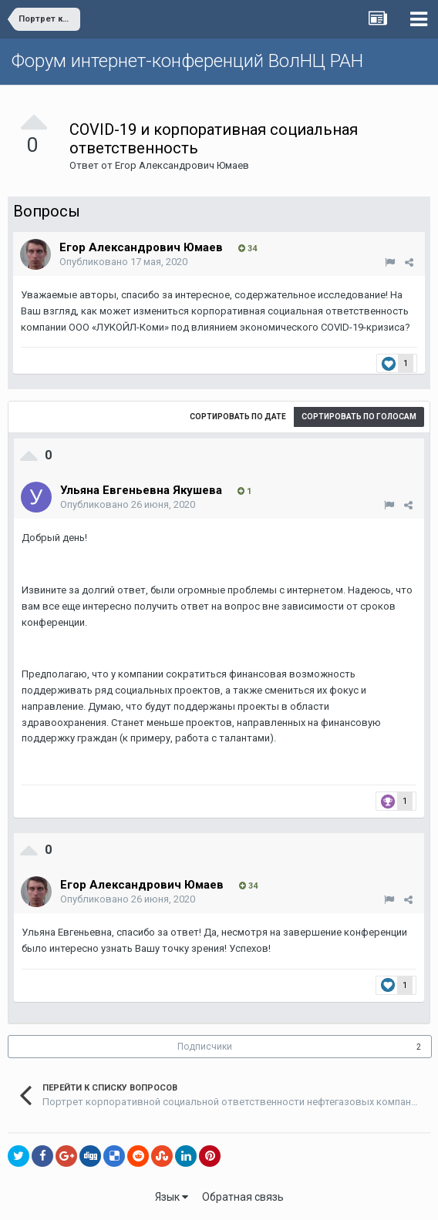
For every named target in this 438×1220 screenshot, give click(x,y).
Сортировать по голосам (359, 416)
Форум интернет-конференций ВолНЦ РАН (187, 61)
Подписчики (204, 1046)
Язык (171, 1197)
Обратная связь (243, 1197)
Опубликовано (123, 261)
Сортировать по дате (238, 416)
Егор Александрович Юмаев (182, 165)
